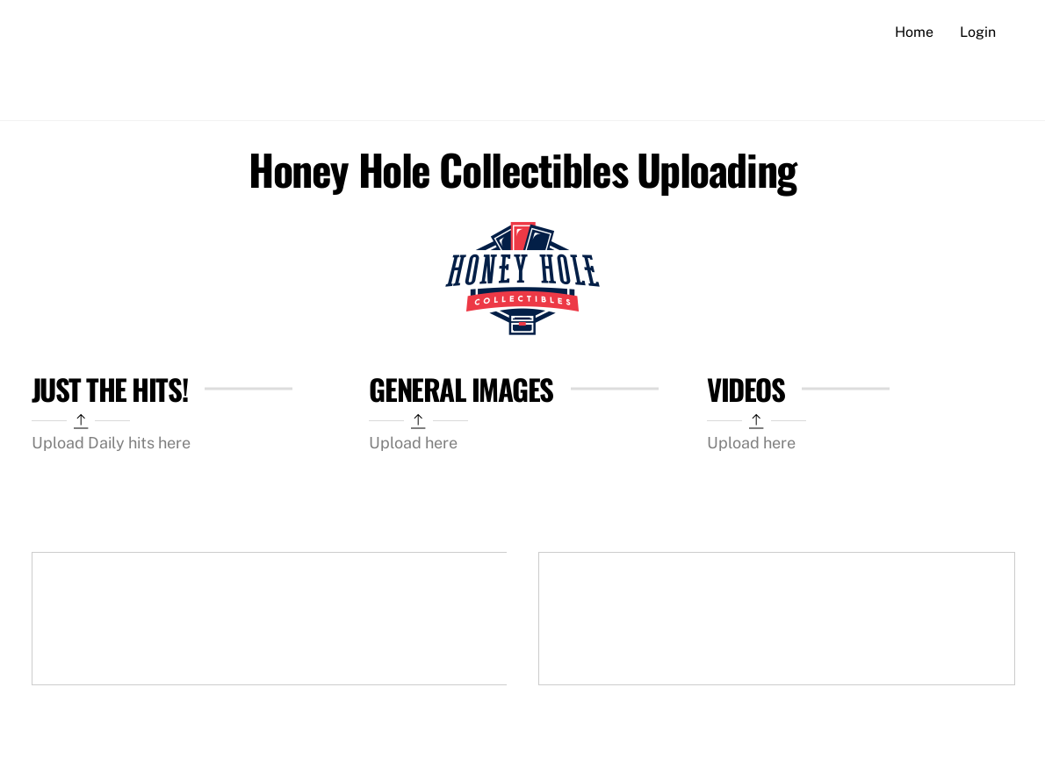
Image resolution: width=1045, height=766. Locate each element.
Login (978, 32)
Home (914, 32)
